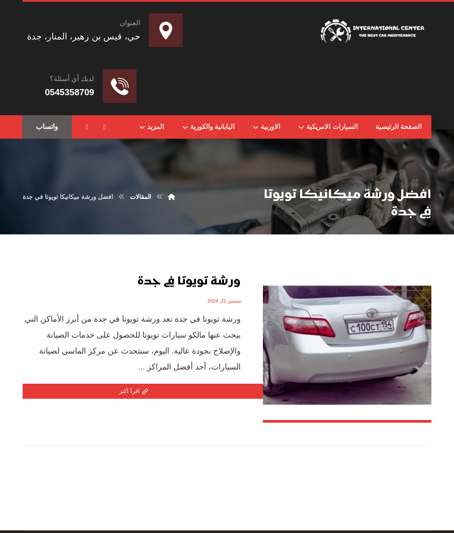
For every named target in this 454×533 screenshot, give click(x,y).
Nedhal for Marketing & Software (243, 515)
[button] (105, 127)
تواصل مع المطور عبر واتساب (167, 515)
